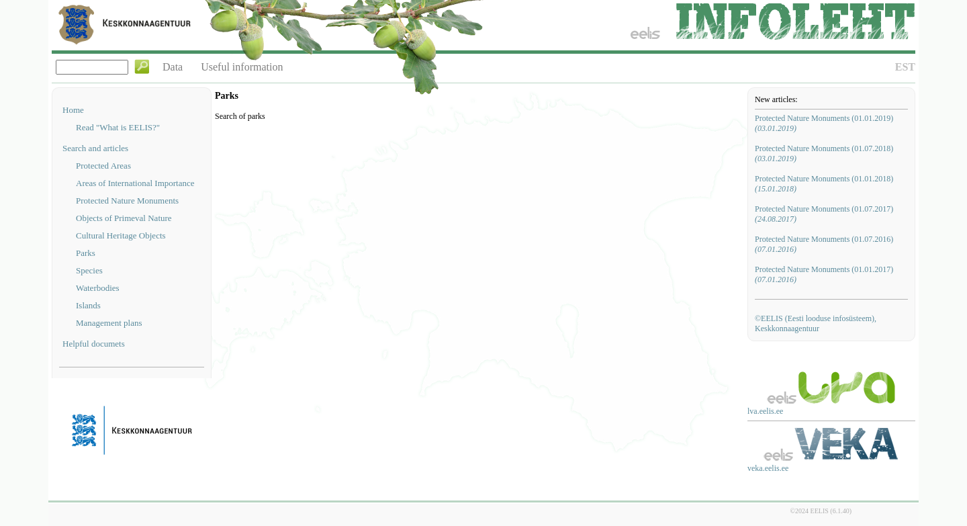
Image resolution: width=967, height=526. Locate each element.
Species (89, 270)
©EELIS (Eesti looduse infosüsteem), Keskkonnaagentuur (815, 323)
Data (173, 67)
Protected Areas (103, 166)
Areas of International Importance (135, 183)
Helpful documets (93, 344)
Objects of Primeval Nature (124, 218)
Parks (85, 253)
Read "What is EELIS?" (118, 127)
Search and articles (95, 148)
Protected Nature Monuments (127, 200)
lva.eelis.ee (765, 411)
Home (73, 110)
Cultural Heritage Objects (121, 235)
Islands (88, 305)
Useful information (242, 67)
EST (905, 67)
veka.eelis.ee (767, 468)
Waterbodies (98, 288)
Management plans (109, 323)
